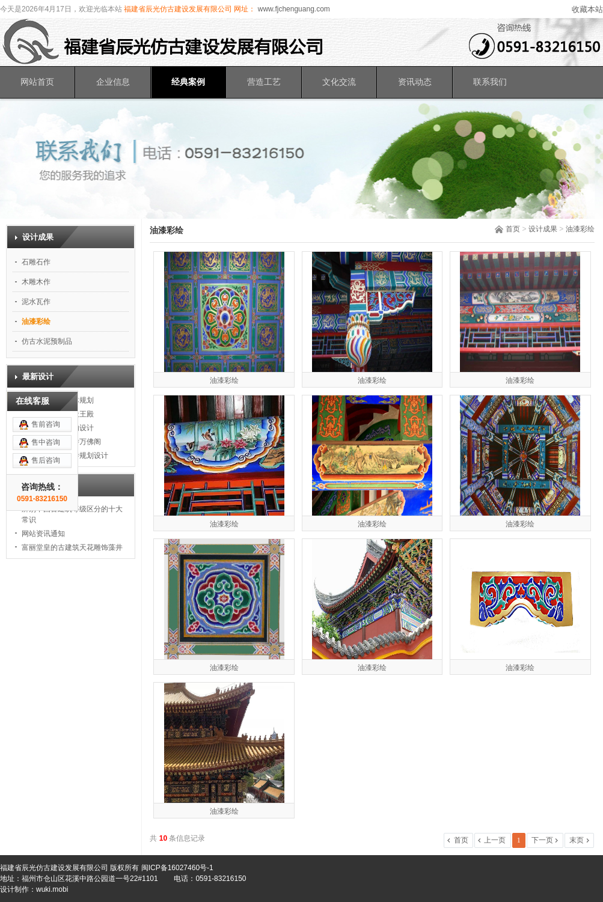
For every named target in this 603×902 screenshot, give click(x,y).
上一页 (495, 840)
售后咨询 (45, 416)
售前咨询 (45, 380)
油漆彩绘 (580, 229)
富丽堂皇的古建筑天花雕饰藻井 (72, 547)
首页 (513, 229)
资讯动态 (415, 82)
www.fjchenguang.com (292, 9)
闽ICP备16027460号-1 (177, 868)
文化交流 (339, 82)
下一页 (542, 840)
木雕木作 (36, 282)
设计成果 (542, 229)
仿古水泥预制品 (47, 341)
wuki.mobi (52, 889)
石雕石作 (36, 262)
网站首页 (37, 82)
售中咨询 (45, 398)
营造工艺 (264, 82)
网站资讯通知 (43, 533)
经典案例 (188, 82)
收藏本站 (587, 9)
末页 (576, 840)
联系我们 (490, 82)
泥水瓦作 (36, 301)
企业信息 (113, 82)
